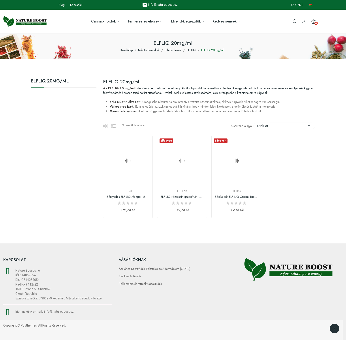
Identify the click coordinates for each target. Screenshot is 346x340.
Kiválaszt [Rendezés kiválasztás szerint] (284, 126)
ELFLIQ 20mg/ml (50, 81)
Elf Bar (128, 191)
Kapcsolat (76, 5)
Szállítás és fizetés (130, 276)
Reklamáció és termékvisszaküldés (140, 284)
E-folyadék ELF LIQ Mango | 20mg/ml (128, 197)
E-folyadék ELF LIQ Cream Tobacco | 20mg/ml (236, 197)
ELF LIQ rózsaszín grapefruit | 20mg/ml (182, 197)
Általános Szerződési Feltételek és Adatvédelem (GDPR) (154, 269)
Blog (62, 5)
